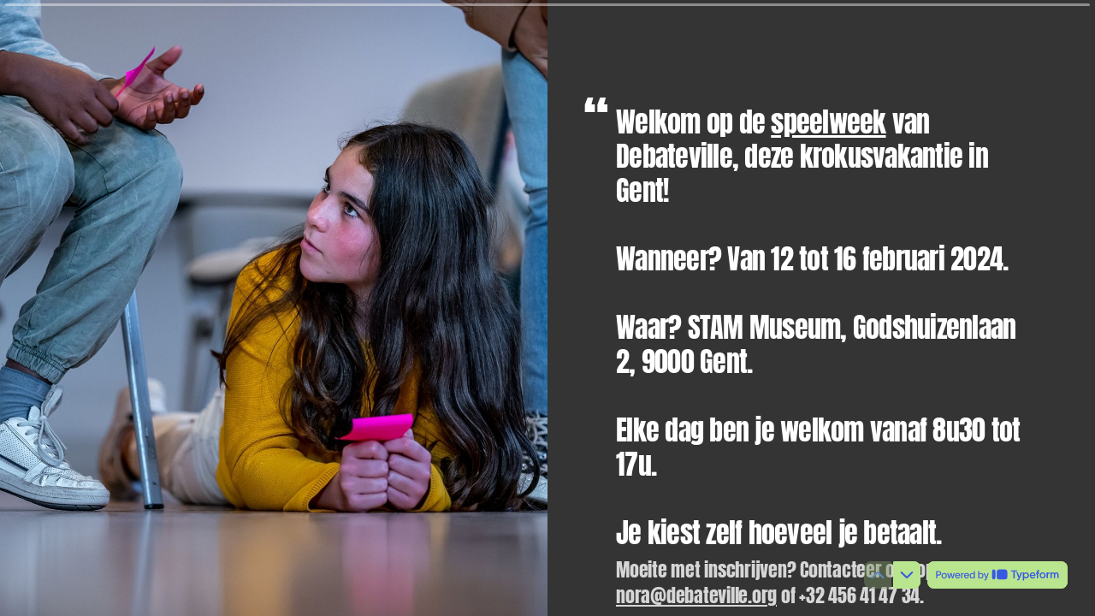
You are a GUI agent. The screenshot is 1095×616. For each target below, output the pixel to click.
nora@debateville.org (696, 595)
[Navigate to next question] (906, 575)
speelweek (828, 122)
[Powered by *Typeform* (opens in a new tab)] (997, 575)
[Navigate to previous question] (877, 575)
